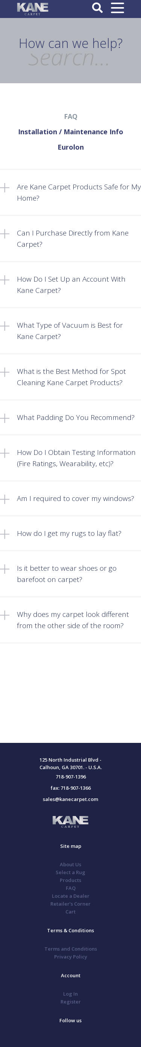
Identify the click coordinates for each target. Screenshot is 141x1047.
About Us (70, 864)
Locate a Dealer (70, 895)
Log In (70, 993)
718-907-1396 (71, 776)
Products (70, 880)
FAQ (71, 888)
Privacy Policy (70, 956)
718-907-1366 (76, 787)
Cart (70, 911)
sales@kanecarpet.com (70, 799)
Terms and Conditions (70, 948)
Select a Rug (70, 872)
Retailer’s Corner (70, 903)
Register (71, 1001)
